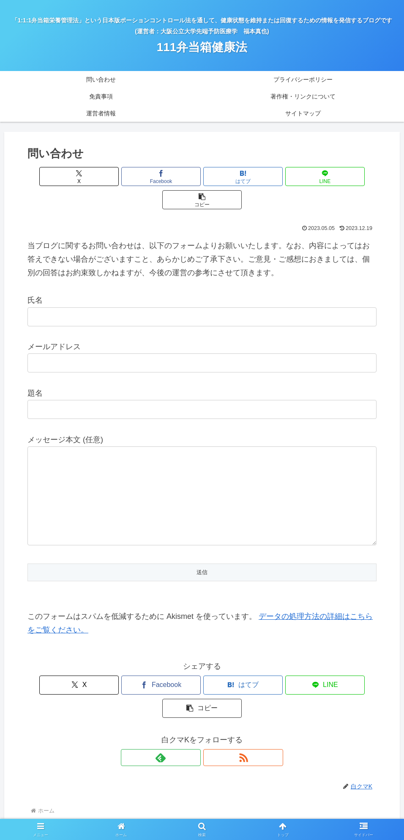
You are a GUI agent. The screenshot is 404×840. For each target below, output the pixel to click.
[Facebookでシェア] (143, 176)
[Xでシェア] (84, 176)
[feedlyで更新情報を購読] (192, 711)
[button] (319, 176)
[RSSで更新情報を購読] (211, 711)
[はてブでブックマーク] (202, 176)
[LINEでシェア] (261, 176)
